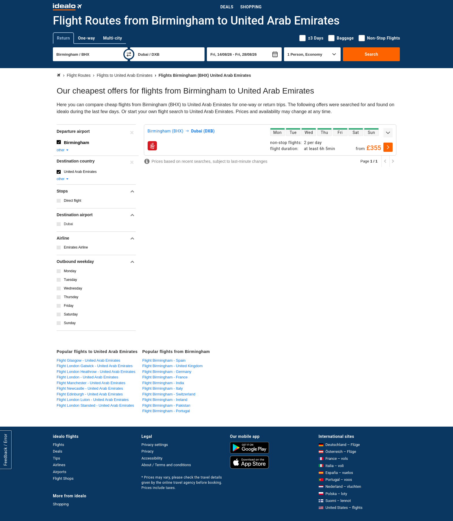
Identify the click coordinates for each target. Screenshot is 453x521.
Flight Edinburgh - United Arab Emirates (90, 394)
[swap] (128, 54)
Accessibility (152, 458)
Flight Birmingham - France (165, 377)
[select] (388, 147)
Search (371, 54)
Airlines (59, 465)
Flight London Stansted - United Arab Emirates (95, 405)
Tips (56, 458)
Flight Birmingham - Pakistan (166, 405)
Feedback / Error (5, 450)
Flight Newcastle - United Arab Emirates (90, 388)
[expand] (388, 132)
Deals (226, 7)
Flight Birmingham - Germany (167, 371)
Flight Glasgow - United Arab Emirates (88, 360)
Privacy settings (155, 444)
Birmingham (76, 142)
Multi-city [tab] (112, 38)
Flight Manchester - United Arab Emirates (91, 383)
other (63, 150)
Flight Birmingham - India (163, 383)
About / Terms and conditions (166, 465)
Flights (58, 444)
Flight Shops (63, 478)
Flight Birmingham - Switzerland (169, 394)
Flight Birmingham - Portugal (166, 411)
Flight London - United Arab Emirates (87, 377)
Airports (59, 472)
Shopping (251, 7)
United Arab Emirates (80, 172)
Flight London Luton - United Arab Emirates (93, 399)
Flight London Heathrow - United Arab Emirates (96, 371)
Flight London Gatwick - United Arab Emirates (95, 366)
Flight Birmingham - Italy (162, 388)
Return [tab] (63, 38)
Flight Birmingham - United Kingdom (172, 366)
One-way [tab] (86, 38)
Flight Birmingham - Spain (164, 360)
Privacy (148, 451)
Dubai (68, 224)
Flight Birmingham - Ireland (164, 399)
